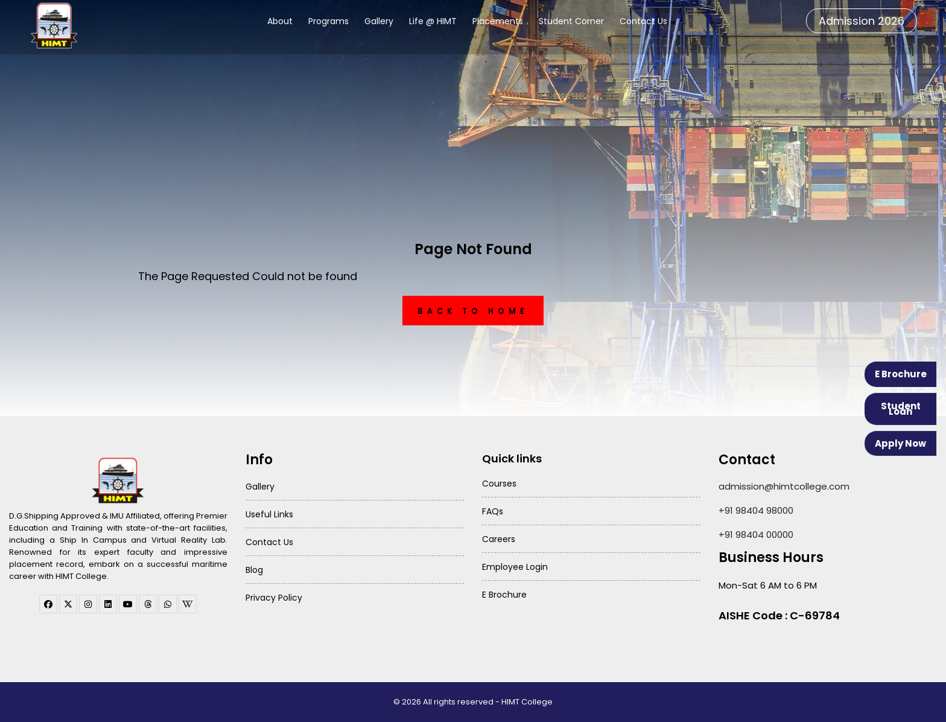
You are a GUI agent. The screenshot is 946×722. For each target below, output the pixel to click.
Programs (328, 21)
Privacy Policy (274, 598)
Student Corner (571, 21)
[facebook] (48, 604)
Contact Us (643, 21)
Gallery (378, 21)
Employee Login (515, 567)
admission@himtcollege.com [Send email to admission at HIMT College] (784, 486)
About (280, 21)
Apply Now (900, 443)
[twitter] (68, 604)
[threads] (148, 604)
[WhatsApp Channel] (168, 604)
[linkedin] (108, 604)
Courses (499, 484)
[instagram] (88, 604)
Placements (497, 21)
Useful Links (269, 514)
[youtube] (128, 604)
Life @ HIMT (433, 21)
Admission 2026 (861, 20)
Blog (254, 570)
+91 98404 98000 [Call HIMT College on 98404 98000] (756, 510)
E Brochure (901, 374)
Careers (498, 539)
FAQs (492, 511)
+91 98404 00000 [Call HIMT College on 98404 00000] (756, 534)
